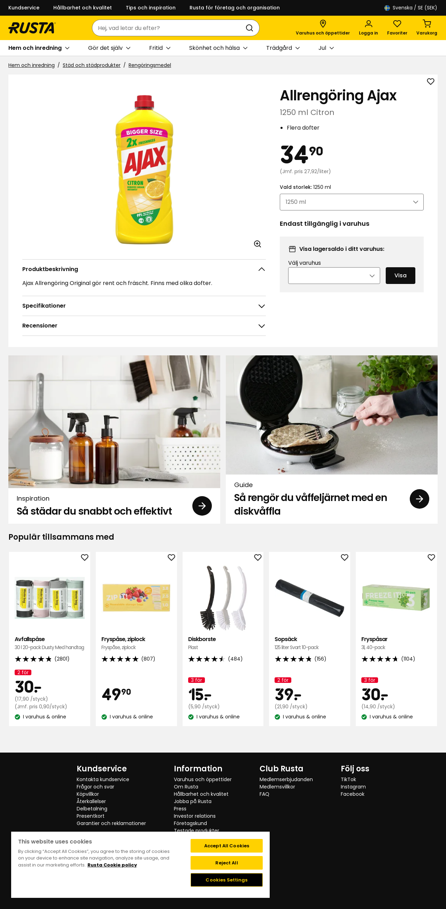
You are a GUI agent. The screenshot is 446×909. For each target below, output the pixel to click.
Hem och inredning (31, 65)
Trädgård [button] (283, 48)
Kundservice (23, 7)
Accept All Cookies (226, 845)
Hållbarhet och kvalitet (82, 7)
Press (180, 808)
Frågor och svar (95, 786)
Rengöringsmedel (150, 65)
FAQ (264, 794)
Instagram (353, 786)
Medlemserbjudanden (286, 779)
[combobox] (169, 28)
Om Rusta (186, 786)
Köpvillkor (88, 794)
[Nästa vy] (432, 647)
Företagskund (190, 823)
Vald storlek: (305, 196)
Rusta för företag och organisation (235, 7)
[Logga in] (368, 28)
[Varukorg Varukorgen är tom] (427, 28)
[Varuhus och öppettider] (322, 28)
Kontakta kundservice (103, 779)
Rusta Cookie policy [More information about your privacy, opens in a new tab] (112, 865)
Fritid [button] (159, 48)
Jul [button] (326, 48)
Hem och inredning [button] (38, 48)
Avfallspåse (50, 643)
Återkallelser (91, 801)
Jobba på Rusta (193, 801)
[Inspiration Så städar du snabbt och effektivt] (114, 439)
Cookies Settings (226, 880)
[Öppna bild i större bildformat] (257, 244)
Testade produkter (196, 830)
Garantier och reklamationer (111, 823)
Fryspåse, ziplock (136, 643)
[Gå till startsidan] (32, 27)
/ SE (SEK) (410, 7)
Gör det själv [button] (109, 48)
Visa (400, 285)
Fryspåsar (396, 643)
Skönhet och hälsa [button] (218, 48)
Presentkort (91, 815)
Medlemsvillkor (277, 786)
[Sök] (251, 28)
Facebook (352, 794)
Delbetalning (92, 808)
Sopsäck (310, 643)
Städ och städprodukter (92, 65)
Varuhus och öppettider (203, 779)
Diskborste (223, 643)
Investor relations (195, 815)
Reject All (226, 863)
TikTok (348, 779)
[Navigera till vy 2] (227, 739)
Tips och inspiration (151, 7)
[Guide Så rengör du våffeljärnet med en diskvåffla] (332, 439)
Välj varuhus (304, 272)
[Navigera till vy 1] (218, 739)
